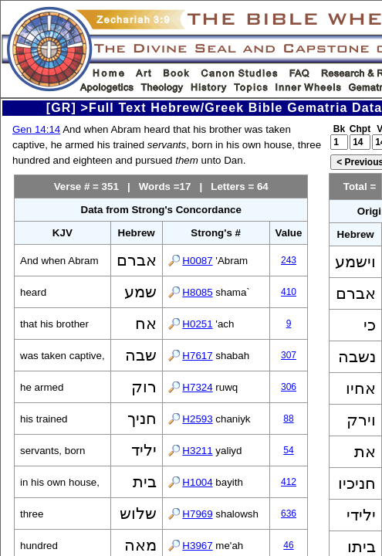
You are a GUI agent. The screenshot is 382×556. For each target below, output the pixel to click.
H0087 (197, 260)
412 (288, 481)
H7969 (197, 514)
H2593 (197, 419)
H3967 (197, 545)
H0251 (197, 324)
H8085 (197, 292)
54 (288, 450)
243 (288, 260)
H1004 (197, 482)
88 (288, 418)
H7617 (197, 355)
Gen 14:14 (36, 129)
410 (288, 291)
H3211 (197, 450)
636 (288, 513)
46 (288, 545)
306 (288, 386)
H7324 (197, 387)
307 (288, 355)
